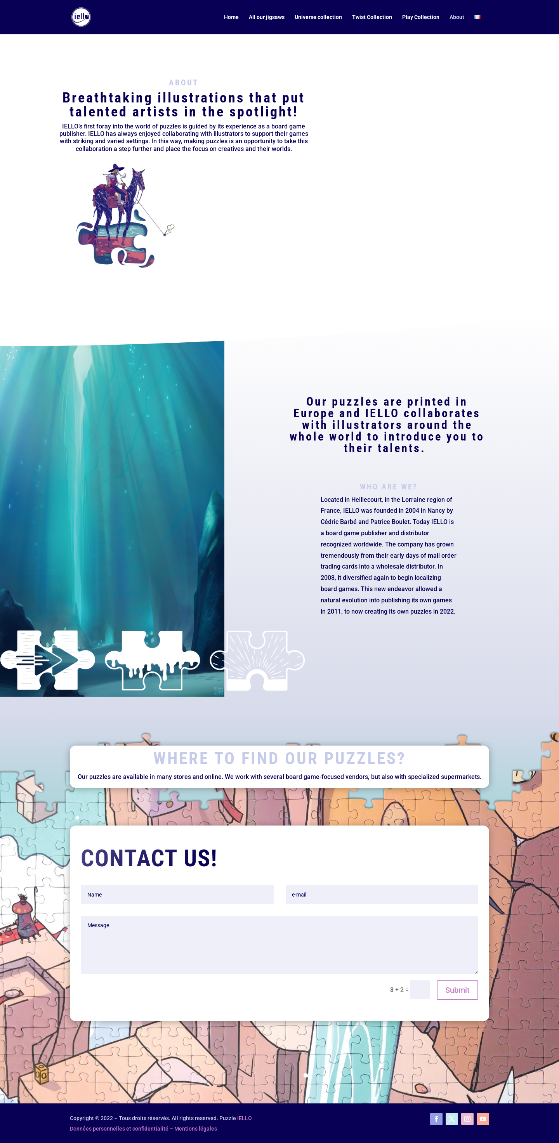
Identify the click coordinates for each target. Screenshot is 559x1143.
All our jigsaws (267, 17)
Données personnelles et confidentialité (119, 1129)
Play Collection (420, 17)
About (457, 17)
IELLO (244, 1118)
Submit (457, 990)
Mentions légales (195, 1129)
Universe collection (318, 17)
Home (231, 17)
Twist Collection (372, 17)
